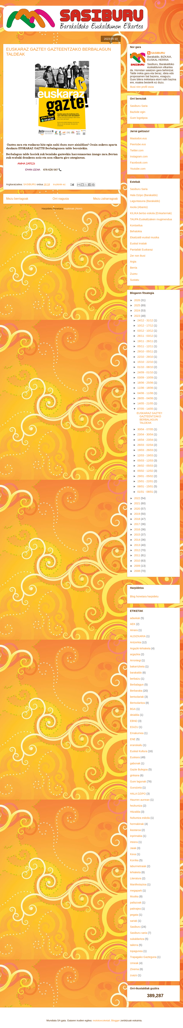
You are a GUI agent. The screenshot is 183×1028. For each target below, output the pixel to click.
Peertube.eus (138, 144)
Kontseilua (136, 225)
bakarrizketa (137, 666)
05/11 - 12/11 (145, 346)
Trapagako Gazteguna (143, 957)
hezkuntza (136, 805)
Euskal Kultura (138, 751)
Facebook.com (139, 162)
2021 (137, 503)
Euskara (135, 757)
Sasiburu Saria (139, 105)
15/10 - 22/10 (145, 361)
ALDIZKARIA (138, 636)
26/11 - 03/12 (145, 335)
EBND (133, 720)
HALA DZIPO (138, 793)
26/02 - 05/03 (145, 465)
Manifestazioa (138, 884)
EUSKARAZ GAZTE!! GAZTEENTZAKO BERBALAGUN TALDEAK (149, 418)
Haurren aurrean (140, 799)
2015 (137, 534)
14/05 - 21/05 (145, 403)
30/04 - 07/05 (145, 429)
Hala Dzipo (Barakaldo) (144, 195)
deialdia (134, 714)
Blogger (115, 1020)
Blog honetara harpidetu (144, 596)
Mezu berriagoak (17, 198)
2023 (137, 315)
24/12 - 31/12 (145, 320)
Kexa (133, 854)
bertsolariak (137, 696)
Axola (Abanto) (139, 207)
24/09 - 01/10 (145, 372)
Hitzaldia (135, 811)
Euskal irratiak (138, 243)
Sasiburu (135, 926)
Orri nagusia (61, 198)
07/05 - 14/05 (145, 408)
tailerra (134, 945)
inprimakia (136, 835)
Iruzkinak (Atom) (73, 208)
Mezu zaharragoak (105, 198)
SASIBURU (158, 52)
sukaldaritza (137, 938)
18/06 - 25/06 (145, 382)
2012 (137, 550)
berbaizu (135, 678)
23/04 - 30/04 (145, 434)
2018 (137, 518)
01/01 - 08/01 (145, 491)
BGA (133, 708)
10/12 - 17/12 (145, 325)
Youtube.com (137, 168)
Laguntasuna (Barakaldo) (145, 201)
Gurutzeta (136, 787)
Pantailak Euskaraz (141, 249)
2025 (137, 305)
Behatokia (136, 231)
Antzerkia (135, 642)
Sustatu (134, 279)
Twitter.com (137, 150)
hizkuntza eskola (140, 817)
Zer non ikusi (137, 255)
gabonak (135, 763)
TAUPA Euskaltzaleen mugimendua (151, 219)
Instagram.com (139, 156)
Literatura (135, 878)
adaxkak (135, 618)
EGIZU (134, 727)
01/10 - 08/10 (145, 367)
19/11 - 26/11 (145, 341)
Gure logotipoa (139, 117)
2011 (137, 555)
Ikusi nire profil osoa (142, 86)
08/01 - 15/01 (145, 486)
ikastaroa (135, 830)
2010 (137, 560)
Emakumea (137, 733)
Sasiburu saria (138, 932)
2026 (137, 300)
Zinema (134, 969)
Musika (134, 896)
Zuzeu (133, 273)
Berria (133, 267)
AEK (132, 624)
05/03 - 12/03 (145, 460)
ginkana (134, 775)
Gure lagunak (138, 781)
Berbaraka (136, 690)
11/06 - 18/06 (145, 387)
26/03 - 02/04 (145, 444)
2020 (137, 508)
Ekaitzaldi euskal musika (144, 237)
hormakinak (137, 823)
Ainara (134, 630)
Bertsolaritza (137, 702)
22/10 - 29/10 (145, 356)
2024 (137, 310)
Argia (133, 261)
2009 (137, 565)
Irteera (134, 842)
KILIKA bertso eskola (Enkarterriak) (151, 213)
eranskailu (136, 745)
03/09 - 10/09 (145, 377)
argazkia (135, 654)
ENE (133, 739)
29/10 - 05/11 (145, 351)
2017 (137, 524)
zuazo (133, 975)
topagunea (136, 951)
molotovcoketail (101, 1020)
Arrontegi (135, 660)
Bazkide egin (137, 111)
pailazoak (135, 902)
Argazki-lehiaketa (140, 648)
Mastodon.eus (138, 138)
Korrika (134, 860)
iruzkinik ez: (60, 184)
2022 (137, 498)
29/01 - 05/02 (145, 476)
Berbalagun (137, 684)
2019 (137, 513)
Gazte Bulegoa (139, 769)
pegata (134, 914)
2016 (137, 529)
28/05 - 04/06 (145, 398)
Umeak (134, 963)
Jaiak (133, 848)
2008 (137, 570)
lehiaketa (135, 872)
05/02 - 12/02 (145, 470)
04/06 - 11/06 (145, 393)
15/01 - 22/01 (145, 481)
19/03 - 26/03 (145, 450)
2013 (137, 545)
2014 (137, 539)
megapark (136, 890)
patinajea (135, 908)
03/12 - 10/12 (145, 330)
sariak (133, 920)
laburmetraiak (138, 866)
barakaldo (136, 672)
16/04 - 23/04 (145, 439)
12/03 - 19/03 (145, 455)
